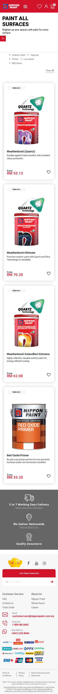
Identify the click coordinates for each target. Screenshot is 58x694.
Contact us (8, 603)
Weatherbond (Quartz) (21, 151)
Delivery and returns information (29, 508)
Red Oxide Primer (18, 455)
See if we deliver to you (28, 527)
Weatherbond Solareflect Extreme (28, 354)
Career (34, 607)
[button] (48, 170)
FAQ (4, 599)
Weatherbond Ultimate (21, 252)
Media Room (38, 603)
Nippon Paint (38, 599)
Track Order (8, 607)
